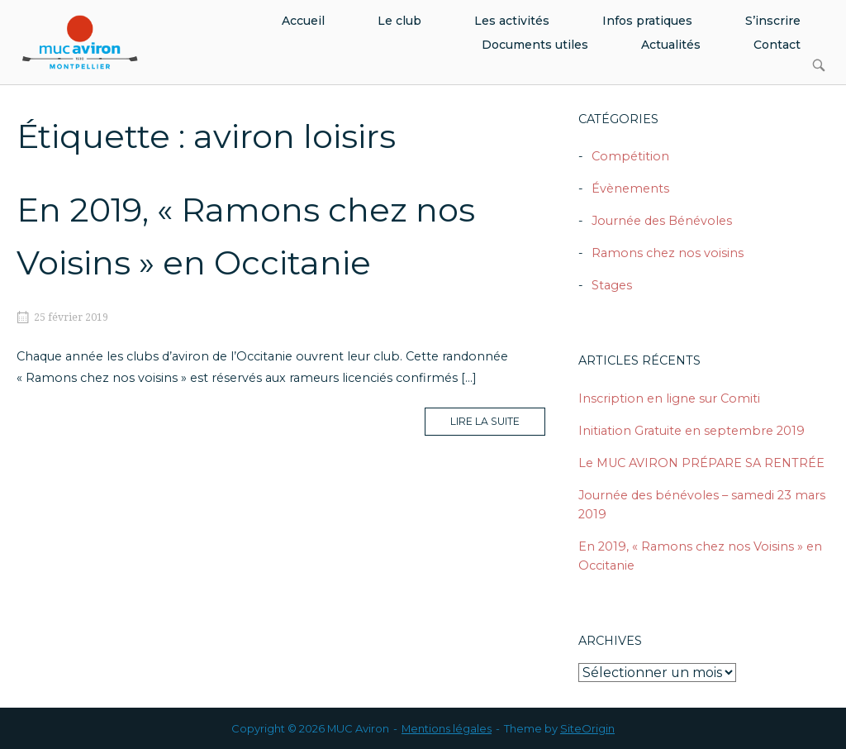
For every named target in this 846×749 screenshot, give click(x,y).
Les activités (511, 20)
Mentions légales (447, 728)
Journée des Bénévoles (662, 220)
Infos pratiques (647, 20)
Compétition (630, 156)
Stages (612, 285)
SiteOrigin (587, 728)
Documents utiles (535, 44)
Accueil (303, 20)
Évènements (630, 188)
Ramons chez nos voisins (668, 253)
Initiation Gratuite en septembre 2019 (691, 430)
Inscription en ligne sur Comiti (669, 398)
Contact (777, 44)
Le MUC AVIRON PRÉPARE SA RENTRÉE (701, 463)
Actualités (671, 44)
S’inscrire (773, 20)
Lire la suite (497, 425)
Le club (399, 20)
